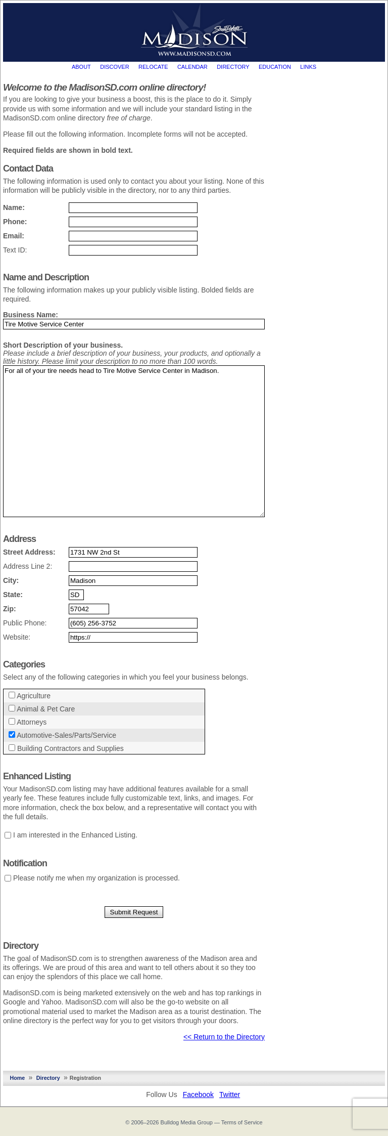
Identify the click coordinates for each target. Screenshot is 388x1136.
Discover (114, 67)
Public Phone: (24, 623)
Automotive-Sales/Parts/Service (67, 735)
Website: (16, 637)
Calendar (192, 67)
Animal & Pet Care (46, 709)
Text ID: (15, 250)
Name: (14, 207)
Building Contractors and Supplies (70, 748)
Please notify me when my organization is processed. (96, 878)
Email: (13, 236)
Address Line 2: (27, 566)
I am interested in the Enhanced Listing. (75, 835)
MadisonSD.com (194, 30)
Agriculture (34, 696)
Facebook (198, 1094)
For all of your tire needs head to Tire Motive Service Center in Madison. (134, 441)
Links (308, 67)
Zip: (9, 609)
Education (275, 67)
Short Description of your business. (63, 345)
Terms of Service (242, 1122)
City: (11, 580)
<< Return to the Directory (224, 1037)
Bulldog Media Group (187, 1122)
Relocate (153, 67)
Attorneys (32, 722)
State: (13, 595)
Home (17, 1078)
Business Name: (30, 315)
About (81, 67)
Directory (233, 67)
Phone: (15, 222)
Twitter (229, 1094)
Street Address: (29, 552)
